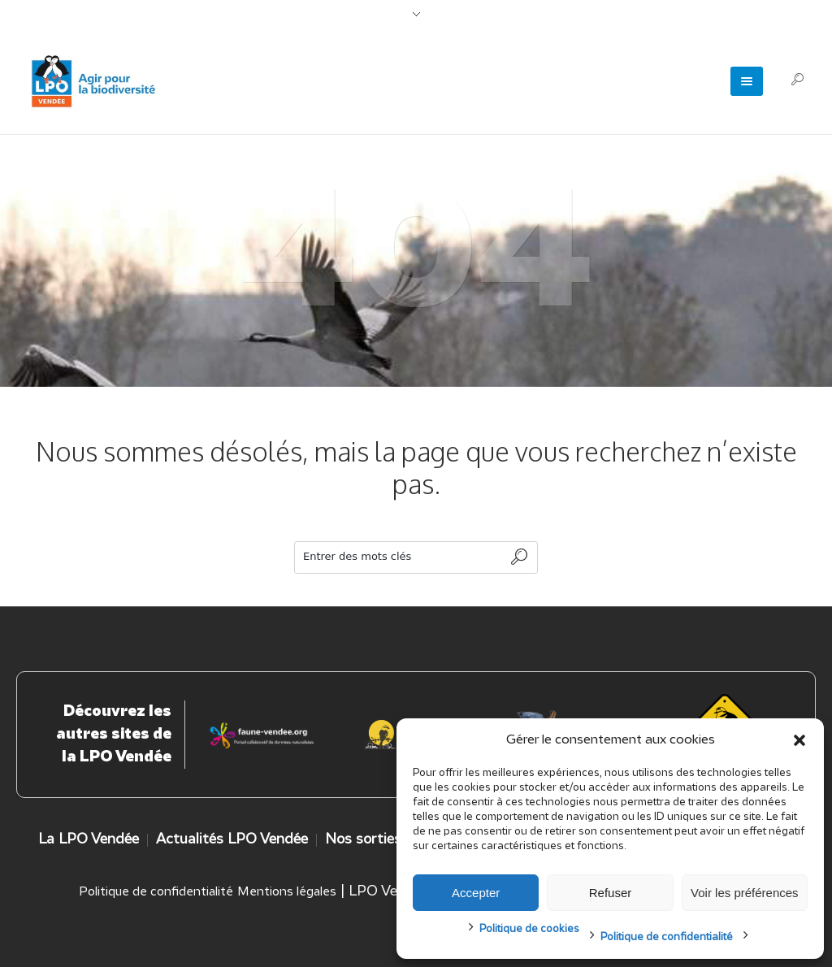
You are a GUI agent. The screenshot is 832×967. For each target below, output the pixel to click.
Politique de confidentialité (666, 937)
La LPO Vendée (88, 840)
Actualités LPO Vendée (232, 840)
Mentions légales (286, 892)
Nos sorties (363, 840)
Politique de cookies (529, 929)
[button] (799, 740)
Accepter (476, 893)
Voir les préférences (745, 893)
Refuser (610, 893)
